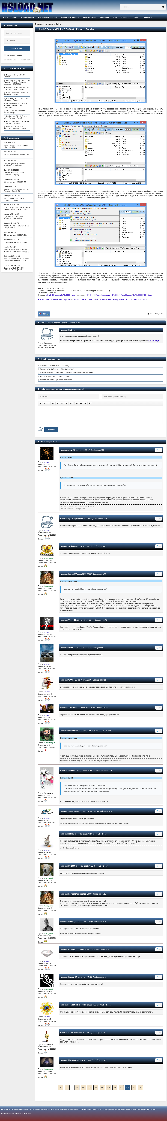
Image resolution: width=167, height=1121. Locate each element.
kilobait (71, 1060)
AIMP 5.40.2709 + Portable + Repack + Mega (15, 112)
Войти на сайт (16, 49)
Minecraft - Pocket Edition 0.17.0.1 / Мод (54, 366)
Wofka (71, 546)
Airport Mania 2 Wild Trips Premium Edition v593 (57, 380)
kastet (71, 574)
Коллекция (104, 17)
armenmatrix (73, 770)
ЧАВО (135, 17)
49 (102, 1088)
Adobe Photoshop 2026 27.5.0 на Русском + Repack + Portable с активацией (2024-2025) (17, 82)
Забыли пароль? (10, 60)
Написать (147, 17)
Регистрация (25, 60)
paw (70, 450)
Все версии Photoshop (47, 17)
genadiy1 (72, 949)
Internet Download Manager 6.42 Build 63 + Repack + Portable (16, 88)
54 (134, 1088)
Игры (115, 17)
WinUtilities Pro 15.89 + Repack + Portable (55, 376)
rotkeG (71, 834)
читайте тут (153, 340)
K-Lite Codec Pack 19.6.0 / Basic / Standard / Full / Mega (16, 122)
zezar (70, 648)
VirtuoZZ (72, 620)
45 (77, 1088)
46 (83, 1088)
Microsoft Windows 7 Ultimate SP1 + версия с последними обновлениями (66, 373)
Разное (124, 17)
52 (121, 1088)
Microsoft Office (89, 17)
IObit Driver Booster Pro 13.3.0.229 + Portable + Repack (15, 128)
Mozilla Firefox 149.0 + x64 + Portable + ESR (15, 76)
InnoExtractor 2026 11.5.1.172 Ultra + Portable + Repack (15, 117)
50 (108, 1088)
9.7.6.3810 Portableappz (122, 295)
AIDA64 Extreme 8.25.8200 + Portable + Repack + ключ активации (15, 105)
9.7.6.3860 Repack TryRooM (84, 299)
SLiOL (71, 1033)
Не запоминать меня (14, 55)
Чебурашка (73, 731)
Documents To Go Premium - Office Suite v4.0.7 (57, 369)
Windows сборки (27, 17)
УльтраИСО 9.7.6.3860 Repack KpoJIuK (54, 299)
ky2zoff (71, 519)
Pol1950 (71, 866)
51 (115, 1088)
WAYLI (71, 680)
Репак (14, 17)
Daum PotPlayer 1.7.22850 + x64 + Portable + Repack (16, 94)
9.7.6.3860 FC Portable (142, 295)
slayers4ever (73, 811)
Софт (5, 17)
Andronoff (72, 708)
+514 (44, 314)
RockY (71, 977)
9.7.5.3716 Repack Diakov (136, 299)
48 (96, 1088)
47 (89, 1088)
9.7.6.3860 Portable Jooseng (98, 295)
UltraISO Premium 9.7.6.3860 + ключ (61, 295)
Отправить (51, 430)
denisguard (73, 1005)
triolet (70, 922)
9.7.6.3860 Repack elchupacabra (110, 299)
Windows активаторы (70, 17)
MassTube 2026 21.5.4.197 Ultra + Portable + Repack (16, 99)
